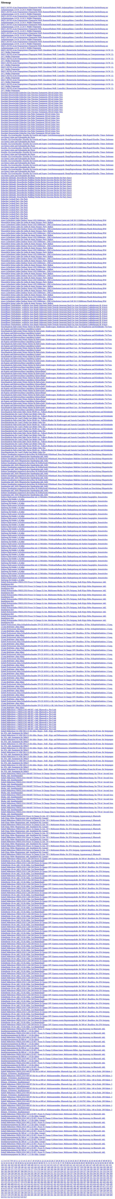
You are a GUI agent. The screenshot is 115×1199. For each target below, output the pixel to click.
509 (5, 1191)
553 (38, 1193)
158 (81, 1167)
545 (12, 1193)
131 (103, 1165)
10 (15, 1161)
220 (61, 1171)
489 (51, 1188)
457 (58, 1186)
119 (64, 1165)
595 (64, 1195)
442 (9, 1186)
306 (9, 1178)
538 (101, 1191)
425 (64, 1184)
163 (97, 1167)
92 (96, 1163)
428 (74, 1184)
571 (97, 1193)
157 (78, 1167)
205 (12, 1171)
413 (25, 1184)
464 (81, 1186)
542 (2, 1193)
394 (74, 1182)
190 (74, 1169)
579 (12, 1195)
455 (51, 1186)
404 (107, 1182)
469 (97, 1186)
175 (25, 1169)
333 (97, 1178)
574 (107, 1193)
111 (38, 1165)
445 (18, 1186)
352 (48, 1180)
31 (64, 1161)
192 (81, 1169)
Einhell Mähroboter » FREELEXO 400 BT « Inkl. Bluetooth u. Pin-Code (28, 710)
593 (58, 1195)
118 (61, 1165)
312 (28, 1178)
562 (68, 1193)
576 (2, 1195)
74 (54, 1163)
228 (87, 1171)
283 (45, 1176)
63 (28, 1163)
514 (22, 1191)
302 (107, 1176)
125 (83, 1165)
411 (18, 1184)
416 (35, 1184)
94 (101, 1163)
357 (64, 1180)
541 (110, 1191)
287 (58, 1176)
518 (35, 1191)
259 (78, 1174)
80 (68, 1163)
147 (45, 1167)
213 (38, 1171)
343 (18, 1180)
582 (22, 1195)
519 (38, 1191)
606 (101, 1195)
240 (15, 1174)
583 (25, 1195)
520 (41, 1191)
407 (5, 1184)
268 (107, 1174)
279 (32, 1176)
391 (64, 1182)
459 (64, 1186)
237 (5, 1174)
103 (12, 1165)
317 (45, 1178)
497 (78, 1188)
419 (45, 1184)
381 (32, 1182)
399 (91, 1182)
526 (61, 1191)
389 (58, 1182)
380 (28, 1182)
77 (61, 1163)
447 (25, 1186)
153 (64, 1167)
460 (68, 1186)
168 (2, 1169)
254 (61, 1174)
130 (100, 1165)
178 (35, 1169)
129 (97, 1165)
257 (71, 1174)
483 (32, 1188)
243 (25, 1174)
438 (107, 1184)
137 (12, 1167)
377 (18, 1182)
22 (43, 1161)
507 (111, 1188)
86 (82, 1163)
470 (101, 1186)
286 (55, 1176)
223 (71, 1171)
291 (71, 1176)
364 (88, 1180)
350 (41, 1180)
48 (104, 1161)
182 (48, 1169)
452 (41, 1186)
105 (18, 1165)
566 (81, 1193)
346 (28, 1180)
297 (91, 1176)
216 (48, 1171)
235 (110, 1171)
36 (76, 1161)
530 (74, 1191)
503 (97, 1188)
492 (61, 1188)
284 (48, 1176)
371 (111, 1180)
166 (107, 1167)
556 (48, 1193)
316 (41, 1178)
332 (94, 1178)
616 (22, 1197)
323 (64, 1178)
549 (25, 1193)
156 (74, 1167)
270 (2, 1176)
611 (5, 1197)
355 (58, 1180)
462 (74, 1186)
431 (84, 1184)
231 (97, 1171)
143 (32, 1167)
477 (12, 1188)
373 (5, 1182)
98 (110, 1163)
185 (58, 1169)
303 (111, 1176)
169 (5, 1169)
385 (45, 1182)
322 (61, 1178)
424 (61, 1184)
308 (15, 1178)
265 (97, 1174)
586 (35, 1195)
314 (35, 1178)
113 (45, 1165)
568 (88, 1193)
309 (18, 1178)
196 (94, 1169)
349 (38, 1180)
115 (51, 1165)
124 (80, 1165)
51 (111, 1161)
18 (33, 1161)
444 (15, 1186)
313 (31, 1178)
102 (9, 1165)
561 (64, 1193)
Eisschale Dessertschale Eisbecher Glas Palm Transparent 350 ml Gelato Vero (30, 114)
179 (38, 1169)
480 (22, 1188)
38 (80, 1161)
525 (58, 1191)
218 (55, 1171)
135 (5, 1167)
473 (111, 1186)
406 (2, 1184)
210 (28, 1171)
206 (15, 1171)
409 (12, 1184)
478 (15, 1188)
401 (97, 1182)
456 (55, 1186)
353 (51, 1180)
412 (22, 1184)
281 (38, 1176)
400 (94, 1182)
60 (21, 1163)
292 (74, 1176)
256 (68, 1174)
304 (2, 1178)
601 (84, 1195)
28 (57, 1161)
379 (25, 1182)
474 (2, 1188)
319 (51, 1178)
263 (91, 1174)
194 (88, 1169)
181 (45, 1169)
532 (81, 1191)
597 (71, 1195)
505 (104, 1188)
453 (45, 1186)
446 (22, 1186)
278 (28, 1176)
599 (78, 1195)
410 (15, 1184)
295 (84, 1176)
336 (107, 1178)
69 (42, 1163)
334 (101, 1178)
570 (94, 1193)
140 (22, 1167)
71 (47, 1163)
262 (88, 1174)
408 (9, 1184)
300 (101, 1176)
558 (55, 1193)
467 (91, 1186)
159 (84, 1167)
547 (18, 1193)
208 (22, 1171)
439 (110, 1184)
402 (101, 1182)
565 (78, 1193)
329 (84, 1178)
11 (17, 1161)
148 (48, 1167)
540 (107, 1191)
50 (108, 1161)
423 (58, 1184)
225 (78, 1171)
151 (58, 1167)
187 (64, 1169)
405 (111, 1182)
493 (64, 1188)
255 (64, 1174)
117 (57, 1165)
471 (104, 1186)
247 (38, 1174)
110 (35, 1165)
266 (101, 1174)
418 (41, 1184)
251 (51, 1174)
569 (91, 1193)
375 (12, 1182)
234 (107, 1171)
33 (68, 1161)
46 (99, 1161)
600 (81, 1195)
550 (28, 1193)
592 (55, 1195)
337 (110, 1178)
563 (71, 1193)
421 (51, 1184)
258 (74, 1174)
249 (45, 1174)
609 (111, 1195)
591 (51, 1195)
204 (9, 1171)
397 (84, 1182)
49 (106, 1161)
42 (90, 1161)
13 (21, 1161)
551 (32, 1193)
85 (79, 1163)
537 (97, 1191)
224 (74, 1171)
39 (83, 1161)
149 (51, 1167)
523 (51, 1191)
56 (11, 1163)
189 (71, 1169)
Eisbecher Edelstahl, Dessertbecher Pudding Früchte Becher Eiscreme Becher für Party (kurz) (36, 178)
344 (22, 1180)
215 (45, 1171)
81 (70, 1163)
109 (32, 1165)
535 (91, 1191)
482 (28, 1188)
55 (9, 1163)
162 (94, 1167)
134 (2, 1167)
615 (18, 1197)
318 (48, 1178)
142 (28, 1167)
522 (48, 1191)
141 (25, 1167)
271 (5, 1176)
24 (47, 1161)
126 (87, 1165)
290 (68, 1176)
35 (73, 1161)
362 (81, 1180)
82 (72, 1163)
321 (58, 1178)
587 (38, 1195)
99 (112, 1163)
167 (111, 1167)
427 (71, 1184)
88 (86, 1163)
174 (22, 1169)
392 (68, 1182)
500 (88, 1188)
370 (107, 1180)
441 (5, 1186)
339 (5, 1180)
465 (84, 1186)
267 (104, 1174)
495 (71, 1188)
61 (23, 1163)
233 (104, 1171)
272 (9, 1176)
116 (54, 1165)
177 (32, 1169)
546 (15, 1193)
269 (111, 1174)
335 (104, 1178)
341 (12, 1180)
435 (97, 1184)
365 (91, 1180)
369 (104, 1180)
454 (48, 1186)
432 (87, 1184)
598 (74, 1195)
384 (41, 1182)
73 (51, 1163)
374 (9, 1182)
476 (9, 1188)
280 (35, 1176)
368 (101, 1180)
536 (94, 1191)
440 (2, 1186)
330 (87, 1178)
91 (94, 1163)
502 (94, 1188)
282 (41, 1176)
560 (61, 1193)
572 (101, 1193)
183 (51, 1169)
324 (68, 1178)
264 (94, 1174)
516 (28, 1191)
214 (41, 1171)
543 (5, 1193)
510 (9, 1191)
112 (41, 1165)
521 (45, 1191)
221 (64, 1171)
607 (104, 1195)
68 (39, 1163)
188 (68, 1169)
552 (35, 1193)
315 (38, 1178)
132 (106, 1165)
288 (61, 1176)
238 (9, 1174)
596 (68, 1195)
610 (2, 1197)
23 (45, 1161)
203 (5, 1171)
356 (61, 1180)
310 (22, 1178)
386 (48, 1182)
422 (55, 1184)
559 (58, 1193)
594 (61, 1195)
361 (78, 1180)
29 (59, 1161)
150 (55, 1167)
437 (104, 1184)
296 (88, 1176)
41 (87, 1161)
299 (97, 1176)
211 (32, 1171)
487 (45, 1188)
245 (32, 1174)
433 (91, 1184)
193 (84, 1169)
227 (84, 1171)
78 (63, 1163)
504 (101, 1188)
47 (101, 1161)
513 (18, 1191)
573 (104, 1193)
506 (107, 1188)
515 (25, 1191)
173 (18, 1169)
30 (61, 1161)
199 (104, 1169)
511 (12, 1191)
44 (94, 1161)
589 (45, 1195)
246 (35, 1174)
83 (75, 1163)
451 (38, 1186)
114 (48, 1165)
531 (78, 1191)
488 (48, 1188)
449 (32, 1186)
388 (55, 1182)
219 (58, 1171)
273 (12, 1176)
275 (18, 1176)
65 (32, 1163)
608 (107, 1195)
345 (25, 1180)
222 (68, 1171)
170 (9, 1169)
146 (41, 1167)
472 (107, 1186)
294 (81, 1176)
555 (45, 1193)
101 (5, 1165)
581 (18, 1195)
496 (74, 1188)
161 (91, 1167)
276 (22, 1176)
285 (51, 1176)
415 (31, 1184)
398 (88, 1182)
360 (74, 1180)
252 (55, 1174)
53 (4, 1163)
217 (51, 1171)
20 (38, 1161)
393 (71, 1182)
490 (55, 1188)
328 (81, 1178)
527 (64, 1191)
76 (58, 1163)
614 (15, 1197)
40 (85, 1161)
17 (31, 1161)
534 (87, 1191)
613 (12, 1197)
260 (81, 1174)
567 (84, 1193)
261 (84, 1174)
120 (67, 1165)
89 (89, 1163)
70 (44, 1163)
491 (58, 1188)
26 (52, 1161)
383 (38, 1182)
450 (35, 1186)
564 (74, 1193)
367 (97, 1180)
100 (2, 1165)
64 (30, 1163)
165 (104, 1167)
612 (8, 1197)
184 (55, 1169)
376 (15, 1182)
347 (32, 1180)
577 (5, 1195)
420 (48, 1184)
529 (71, 1191)
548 (22, 1193)
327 (78, 1178)
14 (24, 1161)
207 (18, 1171)
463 (78, 1186)
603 (91, 1195)
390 (61, 1182)
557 (51, 1193)
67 (37, 1163)
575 (111, 1193)
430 (81, 1184)
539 (104, 1191)
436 (101, 1184)
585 (32, 1195)
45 (97, 1161)
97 (108, 1163)
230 (94, 1171)
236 (2, 1174)
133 (110, 1165)
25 (50, 1161)
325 (71, 1178)
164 (101, 1167)
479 (18, 1188)
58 (16, 1163)
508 (2, 1191)
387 (51, 1182)
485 (38, 1188)
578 (9, 1195)
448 (28, 1186)
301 (104, 1176)
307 (12, 1178)
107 (25, 1165)
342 (15, 1180)
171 (12, 1169)
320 (55, 1178)
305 (5, 1178)
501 (91, 1188)
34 (71, 1161)
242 (22, 1174)
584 (28, 1195)
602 (88, 1195)
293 (78, 1176)
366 (94, 1180)
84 (77, 1163)
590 (48, 1195)
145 (38, 1167)
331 (91, 1178)
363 (84, 1180)
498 (81, 1188)
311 (25, 1178)
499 (84, 1188)
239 (12, 1174)
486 (41, 1188)
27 (54, 1161)
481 (25, 1188)
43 (92, 1161)
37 (78, 1161)
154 (68, 1167)
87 (84, 1163)
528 (68, 1191)
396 (81, 1182)
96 (105, 1163)
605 (97, 1195)
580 (15, 1195)
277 (25, 1176)
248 (41, 1174)
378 (22, 1182)
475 (5, 1188)
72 (49, 1163)
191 (78, 1169)
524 (55, 1191)
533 (84, 1191)
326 (74, 1178)
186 (61, 1169)
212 (35, 1171)
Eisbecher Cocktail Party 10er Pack (14, 199)
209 (25, 1171)
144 (35, 1167)
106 (22, 1165)
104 (15, 1165)
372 (2, 1182)
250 (48, 1174)
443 (12, 1186)
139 (18, 1167)
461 (71, 1186)
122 (74, 1165)
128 (93, 1165)
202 (2, 1171)
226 (81, 1171)
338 (2, 1180)
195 (91, 1169)
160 (88, 1167)
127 (90, 1165)
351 (45, 1180)
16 (29, 1161)
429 (78, 1184)
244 (28, 1174)
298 (94, 1176)
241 (18, 1174)
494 (68, 1188)
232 (101, 1171)
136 (9, 1167)
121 (70, 1165)
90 (91, 1163)
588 (41, 1195)
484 (35, 1188)
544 (9, 1193)
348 (35, 1180)
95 (103, 1163)
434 (94, 1184)
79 (65, 1163)
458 (61, 1186)
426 (68, 1184)
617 (25, 1197)
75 (56, 1163)
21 (40, 1161)
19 (36, 1161)
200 (107, 1169)
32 (66, 1161)
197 (97, 1169)
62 (25, 1163)
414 (28, 1184)
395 (78, 1182)
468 (94, 1186)
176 (28, 1169)
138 (15, 1167)
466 (88, 1186)
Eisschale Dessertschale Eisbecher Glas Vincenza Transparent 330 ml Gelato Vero (32, 93)
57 (14, 1163)
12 (19, 1161)
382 (35, 1182)
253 (58, 1174)
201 (111, 1169)
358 (68, 1180)
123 (77, 1165)
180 (41, 1169)
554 (41, 1193)
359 (71, 1180)
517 (31, 1191)
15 (26, 1161)
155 (71, 1167)
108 (28, 1165)
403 (104, 1182)
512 (15, 1191)
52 (2, 1163)
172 (15, 1169)
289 (64, 1176)
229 (91, 1171)
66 (35, 1163)
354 (55, 1180)
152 (61, 1167)
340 (9, 1180)
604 (94, 1195)
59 (18, 1163)
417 (38, 1184)
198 (101, 1169)
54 (7, 1163)
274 (15, 1176)
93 (98, 1163)
